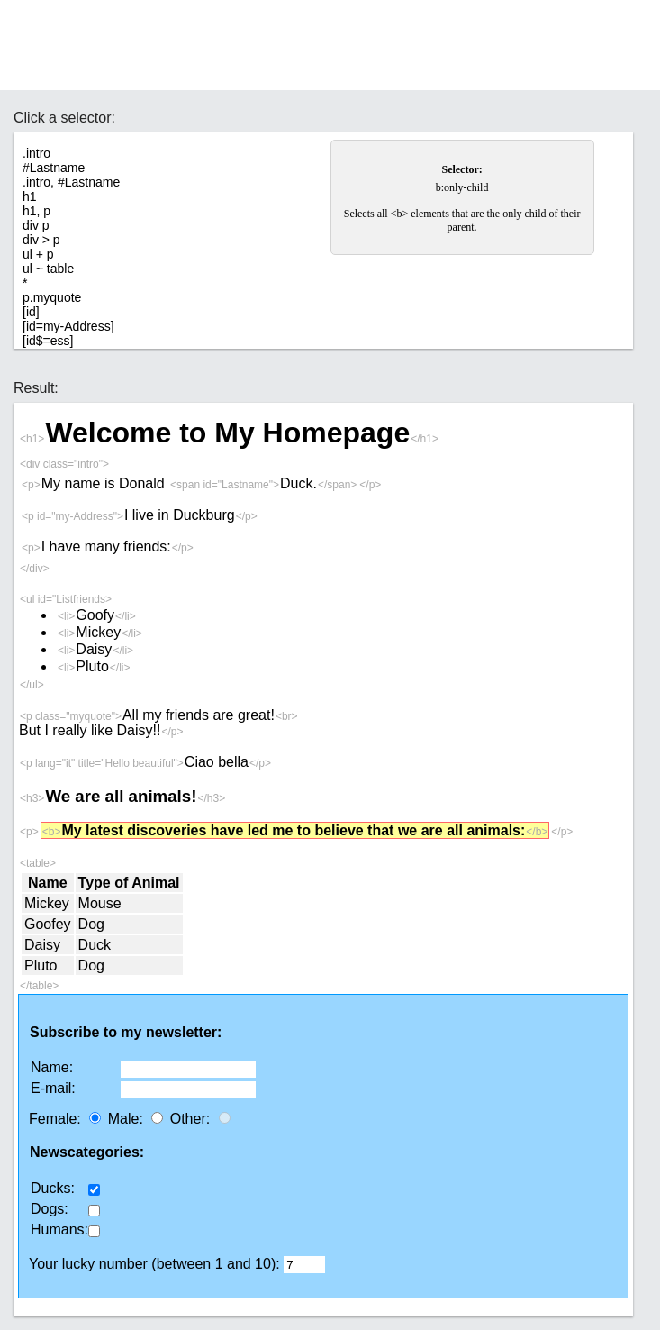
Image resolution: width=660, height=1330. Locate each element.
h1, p (36, 211)
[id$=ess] (48, 340)
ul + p (38, 254)
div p (36, 225)
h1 (30, 196)
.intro (36, 153)
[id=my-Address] (68, 326)
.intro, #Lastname (71, 182)
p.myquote (52, 297)
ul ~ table (48, 268)
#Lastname (54, 167)
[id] (31, 312)
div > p (41, 239)
